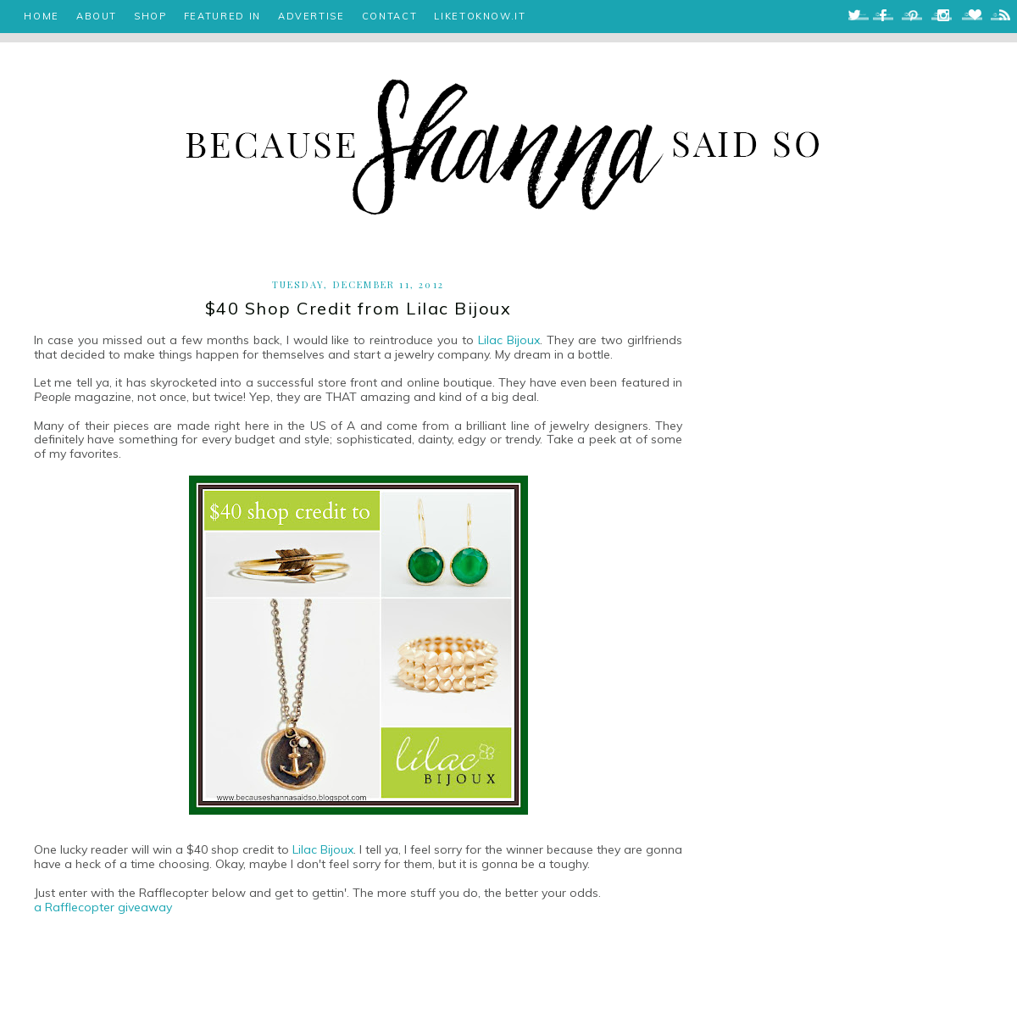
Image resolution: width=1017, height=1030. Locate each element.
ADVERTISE (311, 16)
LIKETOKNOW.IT (479, 16)
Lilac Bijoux (509, 340)
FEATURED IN (222, 16)
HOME (41, 16)
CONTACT (390, 16)
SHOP (150, 16)
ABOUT (96, 16)
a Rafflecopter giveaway (103, 907)
